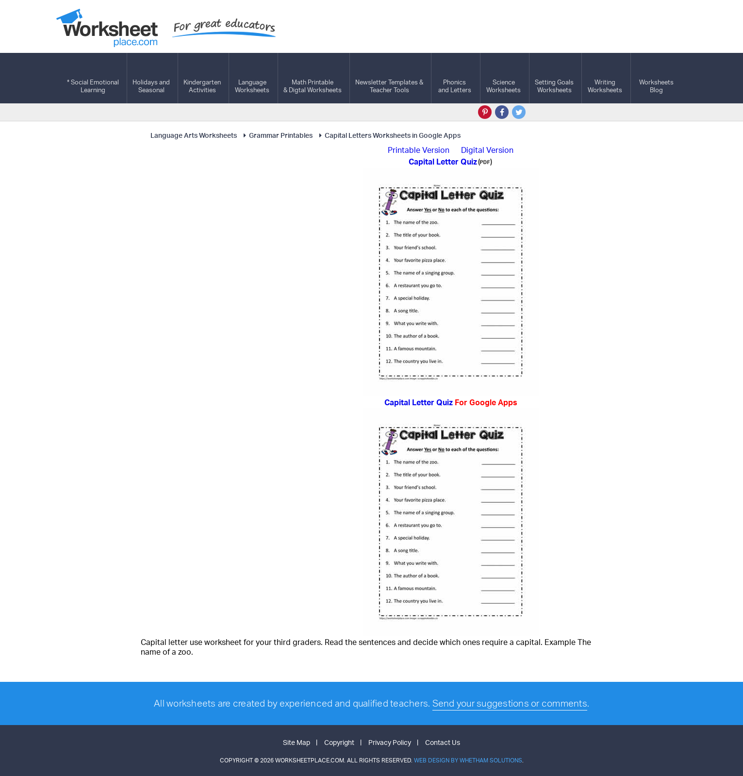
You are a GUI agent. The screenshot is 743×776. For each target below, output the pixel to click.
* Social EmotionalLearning (93, 78)
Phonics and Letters (454, 78)
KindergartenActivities (202, 78)
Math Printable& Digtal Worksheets (312, 78)
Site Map (296, 742)
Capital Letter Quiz (450, 402)
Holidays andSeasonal (151, 78)
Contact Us (442, 742)
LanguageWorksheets (252, 78)
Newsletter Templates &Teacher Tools (389, 78)
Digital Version (487, 150)
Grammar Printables (276, 135)
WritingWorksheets (605, 78)
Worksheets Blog (656, 78)
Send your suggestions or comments (509, 703)
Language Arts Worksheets (193, 135)
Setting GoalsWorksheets (554, 78)
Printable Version (418, 150)
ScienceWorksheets (503, 78)
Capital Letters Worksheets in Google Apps (388, 135)
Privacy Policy (389, 742)
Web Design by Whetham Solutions (468, 760)
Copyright (339, 742)
